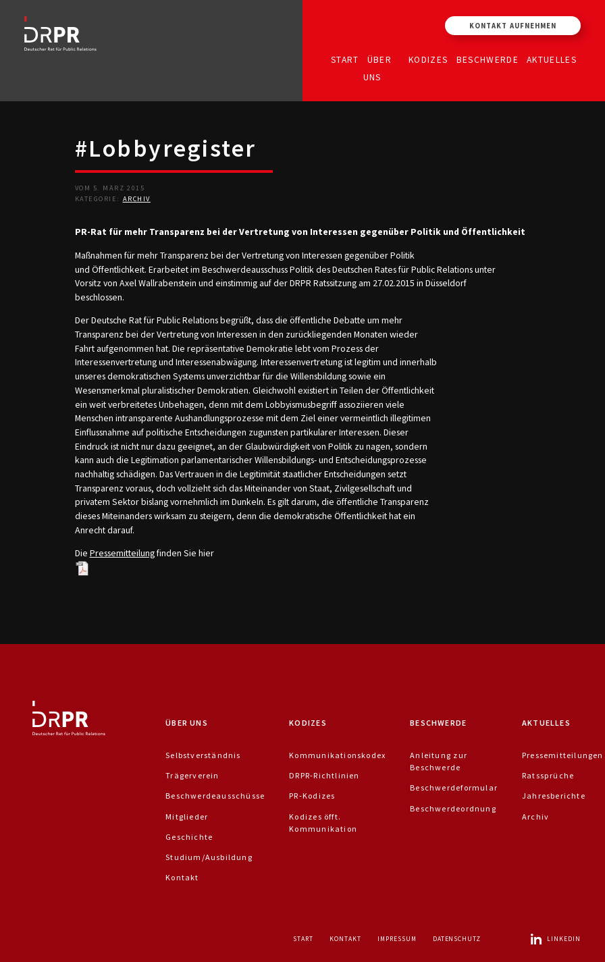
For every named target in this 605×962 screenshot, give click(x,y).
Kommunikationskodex (337, 755)
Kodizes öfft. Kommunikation (323, 822)
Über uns (377, 67)
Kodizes (428, 59)
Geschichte (189, 837)
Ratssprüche (548, 775)
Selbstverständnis (203, 755)
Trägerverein (192, 775)
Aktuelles (552, 59)
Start (345, 59)
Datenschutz (457, 938)
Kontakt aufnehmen (512, 25)
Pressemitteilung (122, 553)
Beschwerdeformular (454, 787)
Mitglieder (186, 816)
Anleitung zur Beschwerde (438, 761)
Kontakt (182, 877)
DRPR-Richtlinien (324, 775)
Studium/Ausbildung (209, 857)
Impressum (397, 938)
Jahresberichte (553, 796)
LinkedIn (555, 938)
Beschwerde (487, 59)
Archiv (137, 198)
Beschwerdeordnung (453, 808)
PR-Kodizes (312, 796)
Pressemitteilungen (563, 755)
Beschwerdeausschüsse (215, 796)
